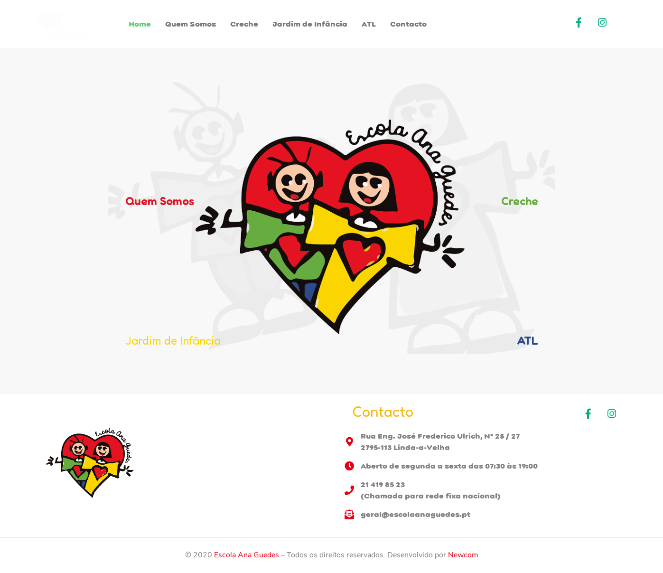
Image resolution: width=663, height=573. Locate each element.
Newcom (463, 555)
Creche (244, 24)
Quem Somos (190, 24)
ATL (369, 24)
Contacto (408, 24)
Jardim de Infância (309, 24)
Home (140, 24)
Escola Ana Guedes (246, 555)
